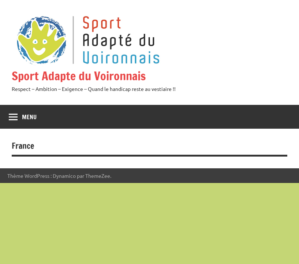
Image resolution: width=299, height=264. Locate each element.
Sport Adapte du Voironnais (79, 75)
